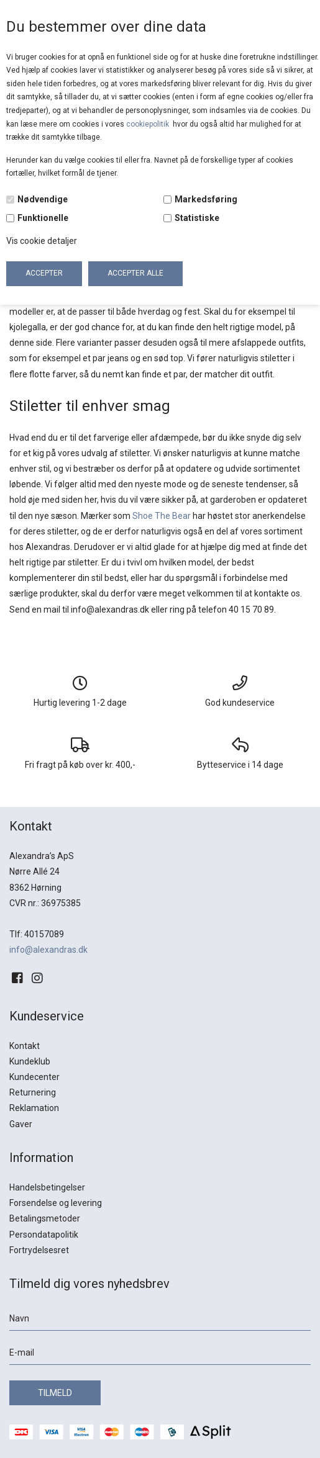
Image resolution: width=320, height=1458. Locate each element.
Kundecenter (34, 1077)
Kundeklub (29, 1061)
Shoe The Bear (161, 516)
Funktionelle (42, 218)
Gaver (20, 1124)
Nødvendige (42, 199)
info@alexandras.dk (48, 950)
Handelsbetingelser (47, 1187)
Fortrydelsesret (39, 1250)
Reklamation (34, 1108)
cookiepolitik (148, 124)
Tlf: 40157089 (36, 934)
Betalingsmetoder (44, 1218)
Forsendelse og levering (55, 1203)
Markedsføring (206, 199)
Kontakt (24, 1046)
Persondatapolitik (43, 1235)
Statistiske (197, 218)
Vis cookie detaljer (41, 241)
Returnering (32, 1092)
